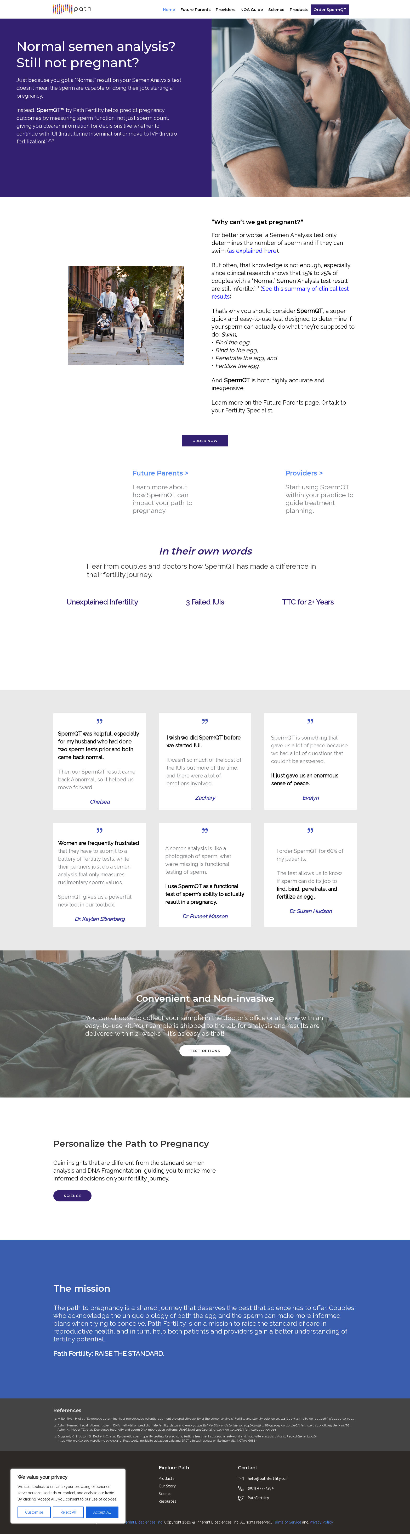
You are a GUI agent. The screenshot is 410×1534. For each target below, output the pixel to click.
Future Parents (195, 9)
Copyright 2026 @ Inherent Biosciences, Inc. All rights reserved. (218, 1522)
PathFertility (258, 1498)
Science (276, 9)
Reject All (68, 1512)
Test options (205, 1051)
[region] (68, 1496)
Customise (34, 1512)
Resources (167, 1501)
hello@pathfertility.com (268, 1479)
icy (330, 1522)
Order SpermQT (329, 9)
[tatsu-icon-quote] (99, 721)
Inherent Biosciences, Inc (141, 1522)
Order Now (205, 441)
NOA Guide (251, 9)
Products (298, 9)
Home (169, 9)
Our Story (167, 1486)
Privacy (316, 1522)
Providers (225, 9)
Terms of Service (287, 1522)
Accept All (102, 1512)
